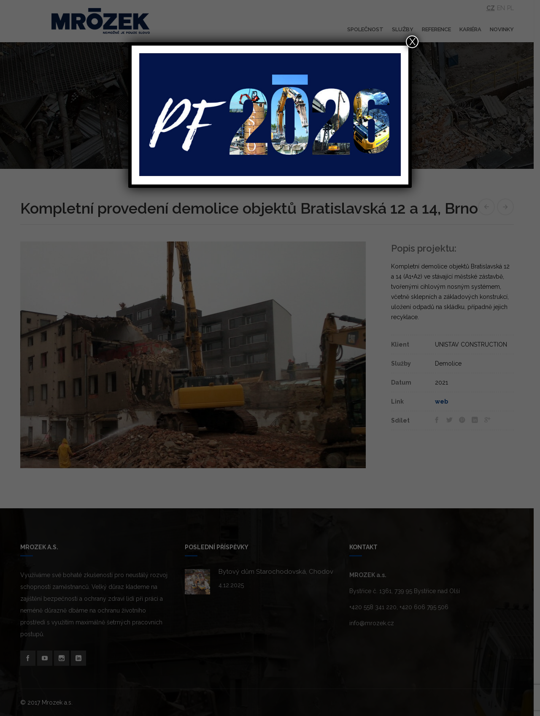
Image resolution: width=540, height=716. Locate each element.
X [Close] (412, 41)
